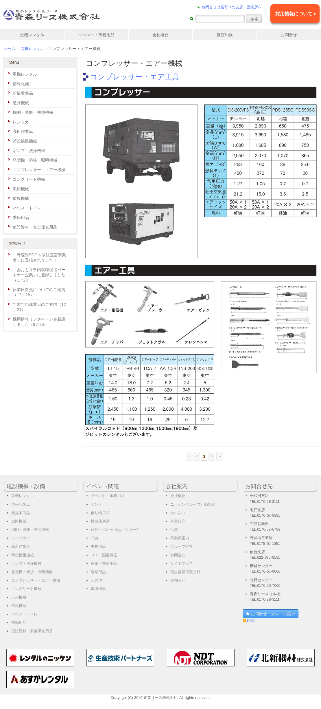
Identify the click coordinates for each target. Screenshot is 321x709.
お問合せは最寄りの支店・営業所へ (232, 7)
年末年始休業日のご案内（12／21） (39, 307)
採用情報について (293, 13)
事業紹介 (177, 521)
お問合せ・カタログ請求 (270, 613)
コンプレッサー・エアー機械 (39, 169)
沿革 (174, 529)
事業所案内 (179, 538)
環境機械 (21, 198)
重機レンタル (32, 34)
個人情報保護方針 (185, 572)
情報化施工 (23, 83)
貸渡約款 (225, 34)
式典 (94, 538)
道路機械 (21, 102)
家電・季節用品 (104, 563)
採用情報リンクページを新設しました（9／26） (39, 322)
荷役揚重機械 (25, 141)
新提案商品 (23, 93)
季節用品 (21, 217)
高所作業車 (23, 131)
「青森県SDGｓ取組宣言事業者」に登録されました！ (39, 257)
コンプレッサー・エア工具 (134, 77)
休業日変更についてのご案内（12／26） (39, 292)
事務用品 (98, 546)
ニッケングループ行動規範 (192, 504)
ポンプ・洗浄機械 (29, 150)
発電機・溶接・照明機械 (35, 160)
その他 (96, 580)
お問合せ (289, 34)
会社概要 (160, 34)
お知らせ (177, 580)
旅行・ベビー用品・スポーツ (115, 529)
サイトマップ (181, 563)
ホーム (9, 49)
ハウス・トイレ (27, 208)
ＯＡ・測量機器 (104, 555)
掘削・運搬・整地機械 (33, 112)
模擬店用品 (100, 521)
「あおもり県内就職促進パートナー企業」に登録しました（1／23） (39, 274)
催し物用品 (100, 513)
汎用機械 (21, 189)
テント (96, 504)
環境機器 (98, 588)
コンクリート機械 (29, 179)
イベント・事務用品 (96, 34)
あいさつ (177, 513)
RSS (250, 621)
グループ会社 (181, 546)
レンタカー (23, 122)
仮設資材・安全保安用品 (35, 227)
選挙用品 (98, 572)
